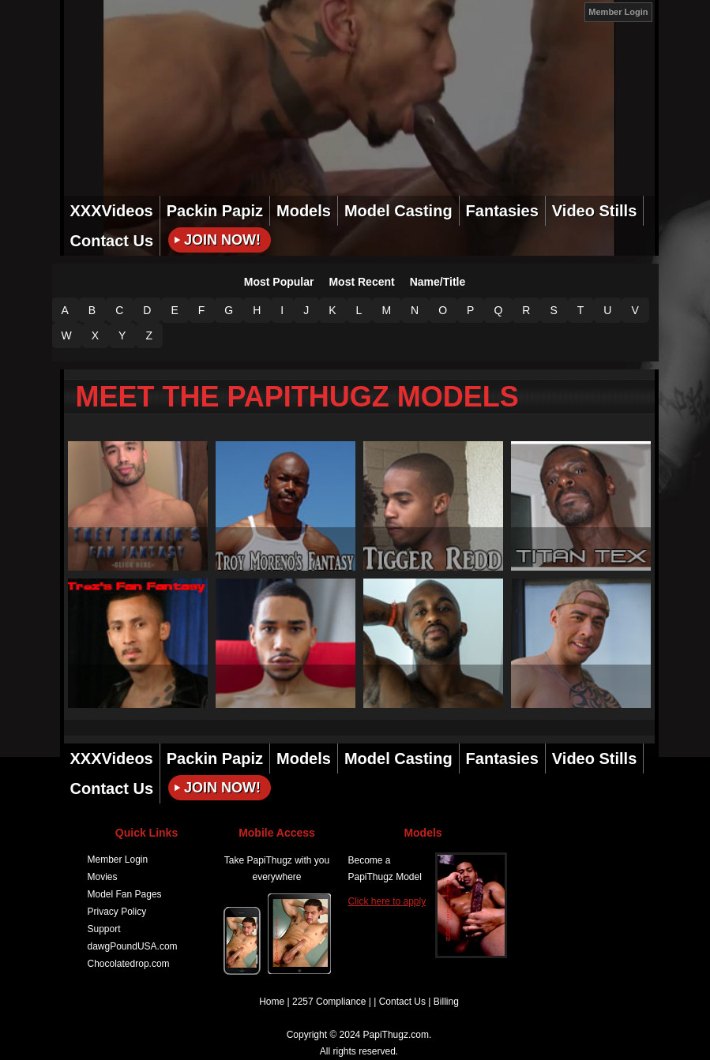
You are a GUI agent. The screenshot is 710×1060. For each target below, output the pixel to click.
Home (271, 1001)
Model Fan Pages (125, 894)
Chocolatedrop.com (129, 963)
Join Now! (222, 240)
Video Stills (594, 210)
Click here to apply (387, 901)
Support (104, 929)
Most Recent (361, 281)
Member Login (618, 12)
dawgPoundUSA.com (133, 946)
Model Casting (398, 210)
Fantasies (502, 210)
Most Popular (279, 281)
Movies (103, 876)
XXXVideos (111, 210)
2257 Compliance (329, 1001)
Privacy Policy (117, 911)
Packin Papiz (215, 210)
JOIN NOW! (566, 11)
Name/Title (438, 281)
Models (303, 210)
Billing (446, 1001)
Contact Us (112, 240)
